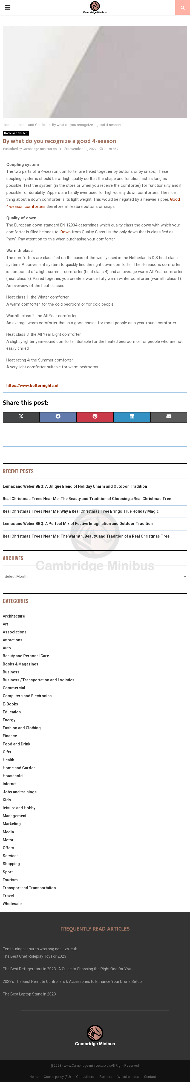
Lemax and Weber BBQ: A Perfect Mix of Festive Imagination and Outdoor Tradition (78, 523)
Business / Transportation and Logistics (38, 680)
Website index (128, 1077)
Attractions (12, 640)
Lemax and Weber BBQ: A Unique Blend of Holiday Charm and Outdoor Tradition (75, 486)
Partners (105, 1077)
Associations (15, 632)
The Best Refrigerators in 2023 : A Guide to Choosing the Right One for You (67, 969)
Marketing (12, 824)
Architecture (14, 616)
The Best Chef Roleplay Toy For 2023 (34, 956)
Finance (10, 736)
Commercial (14, 688)
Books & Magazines (20, 664)
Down (66, 231)
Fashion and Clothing (22, 728)
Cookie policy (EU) (57, 1077)
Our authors (85, 1077)
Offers (8, 848)
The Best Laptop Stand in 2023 (29, 994)
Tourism (10, 880)
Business (11, 672)
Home (34, 1077)
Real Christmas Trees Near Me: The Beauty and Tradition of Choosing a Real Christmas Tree (87, 498)
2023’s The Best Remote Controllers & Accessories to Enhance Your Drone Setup (72, 981)
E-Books (10, 704)
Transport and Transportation (29, 888)
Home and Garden (15, 133)
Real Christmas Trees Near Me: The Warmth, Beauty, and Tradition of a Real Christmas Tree (86, 536)
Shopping (11, 864)
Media (8, 832)
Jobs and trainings (20, 792)
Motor (8, 840)
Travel (8, 896)
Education (12, 712)
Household (13, 776)
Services (11, 856)
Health (8, 760)
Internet (9, 784)
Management (14, 816)
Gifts (7, 752)
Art (5, 624)
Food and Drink (16, 744)
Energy (9, 720)
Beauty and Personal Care (26, 656)
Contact (150, 1077)
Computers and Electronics (27, 696)
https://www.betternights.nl (32, 385)
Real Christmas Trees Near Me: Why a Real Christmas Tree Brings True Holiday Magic (81, 511)
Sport (8, 872)
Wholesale (12, 904)
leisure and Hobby (19, 808)
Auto (7, 648)
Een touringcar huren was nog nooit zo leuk (40, 949)
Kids (7, 800)
